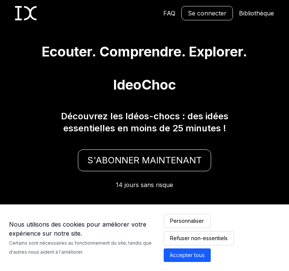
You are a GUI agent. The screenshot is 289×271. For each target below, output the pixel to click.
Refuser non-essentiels (199, 238)
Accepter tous (187, 255)
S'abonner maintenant (144, 160)
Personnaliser (187, 221)
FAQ (169, 13)
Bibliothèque (256, 13)
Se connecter (207, 13)
